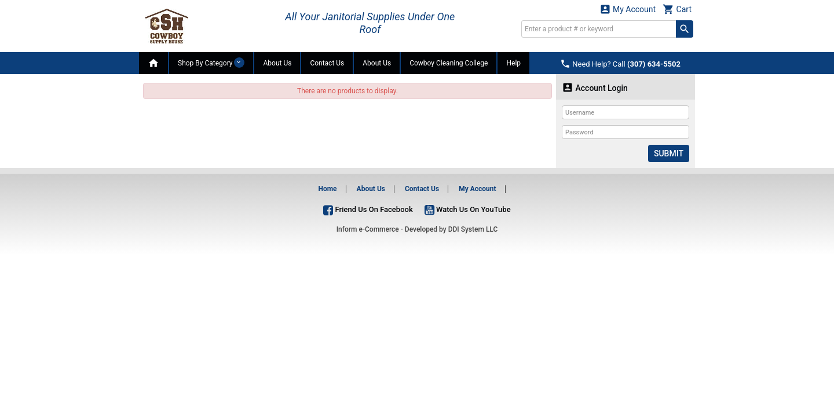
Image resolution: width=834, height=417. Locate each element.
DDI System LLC (473, 229)
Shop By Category (211, 62)
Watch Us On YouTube (468, 209)
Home (327, 189)
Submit (668, 153)
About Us (277, 63)
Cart (677, 8)
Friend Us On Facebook (367, 209)
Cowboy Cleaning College (448, 63)
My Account (627, 8)
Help (513, 63)
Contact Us (327, 63)
